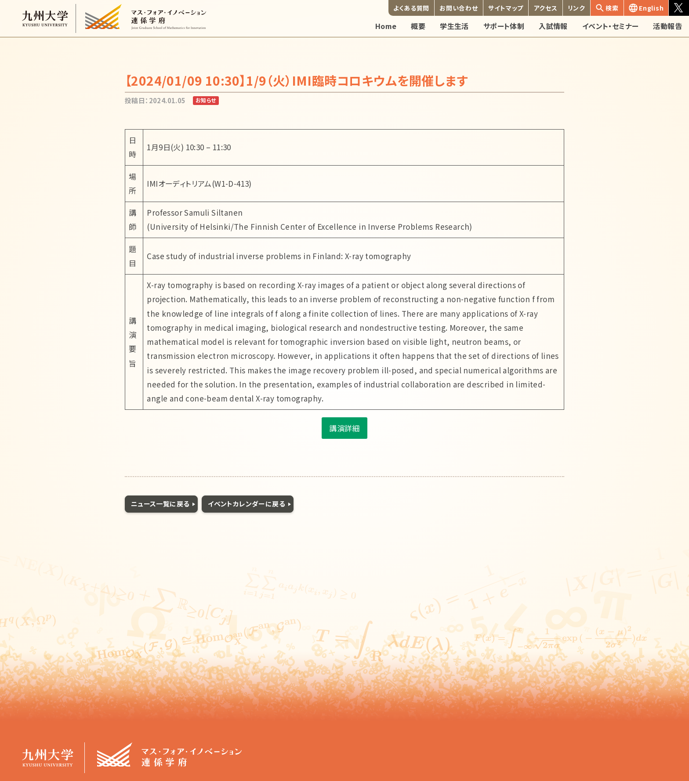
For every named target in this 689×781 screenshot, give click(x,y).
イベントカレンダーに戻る (246, 503)
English (646, 8)
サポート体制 (503, 26)
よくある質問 (411, 8)
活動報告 (667, 26)
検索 (607, 8)
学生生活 (454, 26)
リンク (576, 8)
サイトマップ (505, 8)
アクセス (546, 8)
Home (386, 26)
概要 (418, 26)
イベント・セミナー (610, 26)
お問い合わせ (458, 8)
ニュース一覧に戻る (160, 503)
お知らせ (206, 100)
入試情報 (553, 26)
